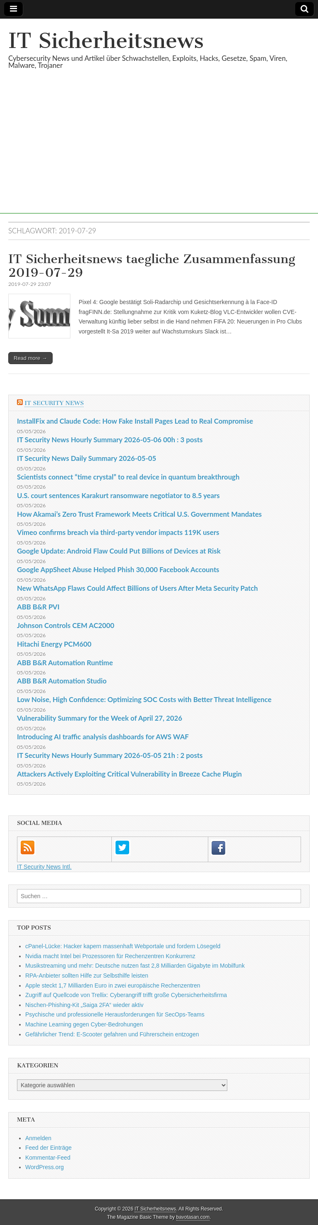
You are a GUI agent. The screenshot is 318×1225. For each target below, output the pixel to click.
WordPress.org (44, 1167)
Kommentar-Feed (47, 1157)
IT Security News (54, 403)
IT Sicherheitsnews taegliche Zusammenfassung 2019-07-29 (151, 266)
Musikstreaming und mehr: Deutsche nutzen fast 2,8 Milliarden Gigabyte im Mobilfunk (135, 965)
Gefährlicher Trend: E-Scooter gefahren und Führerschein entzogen (112, 1034)
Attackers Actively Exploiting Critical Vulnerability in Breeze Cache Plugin (129, 774)
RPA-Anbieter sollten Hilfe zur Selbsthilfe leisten (86, 975)
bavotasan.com (193, 1217)
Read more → (30, 358)
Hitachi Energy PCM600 (54, 644)
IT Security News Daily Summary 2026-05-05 (86, 458)
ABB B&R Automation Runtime (65, 662)
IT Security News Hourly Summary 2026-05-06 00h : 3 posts (109, 439)
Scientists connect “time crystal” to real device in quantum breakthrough (128, 476)
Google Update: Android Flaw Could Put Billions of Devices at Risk (119, 551)
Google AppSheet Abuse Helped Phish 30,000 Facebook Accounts (118, 569)
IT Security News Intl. (44, 866)
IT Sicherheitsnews (106, 40)
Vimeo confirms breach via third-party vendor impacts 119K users (118, 532)
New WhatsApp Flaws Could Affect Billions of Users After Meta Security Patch (137, 588)
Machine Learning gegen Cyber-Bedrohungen (84, 1024)
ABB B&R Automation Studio (61, 680)
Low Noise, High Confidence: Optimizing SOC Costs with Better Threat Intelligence (144, 699)
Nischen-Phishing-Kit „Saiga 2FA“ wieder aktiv (84, 1005)
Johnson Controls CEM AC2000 (65, 625)
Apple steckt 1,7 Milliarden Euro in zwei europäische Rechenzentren (112, 985)
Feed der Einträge (48, 1147)
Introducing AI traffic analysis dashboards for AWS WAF (103, 736)
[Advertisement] (159, 155)
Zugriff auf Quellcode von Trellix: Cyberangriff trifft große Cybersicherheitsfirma (126, 995)
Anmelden (38, 1138)
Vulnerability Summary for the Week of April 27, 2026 (99, 718)
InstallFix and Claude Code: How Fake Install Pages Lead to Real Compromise (135, 421)
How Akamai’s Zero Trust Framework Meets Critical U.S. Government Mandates (139, 514)
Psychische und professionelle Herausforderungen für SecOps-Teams (115, 1014)
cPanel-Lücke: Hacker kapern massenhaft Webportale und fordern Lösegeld (122, 946)
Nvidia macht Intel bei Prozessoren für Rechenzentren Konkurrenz (110, 956)
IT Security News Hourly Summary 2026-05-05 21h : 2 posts (109, 755)
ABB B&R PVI (38, 606)
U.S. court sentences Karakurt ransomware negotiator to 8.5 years (118, 495)
